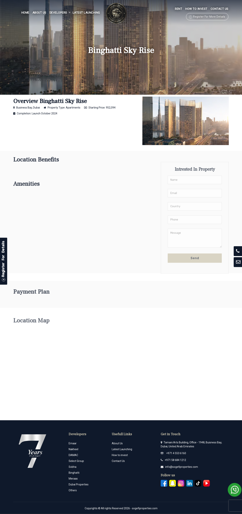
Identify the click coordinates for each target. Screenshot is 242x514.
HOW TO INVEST (196, 9)
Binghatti (74, 472)
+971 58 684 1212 (175, 460)
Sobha (72, 466)
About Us (39, 12)
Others (73, 490)
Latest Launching (86, 12)
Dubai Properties (78, 484)
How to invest (120, 455)
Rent (178, 9)
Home (25, 12)
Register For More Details (209, 16)
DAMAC (73, 455)
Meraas (73, 478)
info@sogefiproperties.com (181, 466)
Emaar (73, 443)
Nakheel (73, 449)
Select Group (76, 460)
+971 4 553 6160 (176, 453)
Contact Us (219, 9)
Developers (58, 12)
